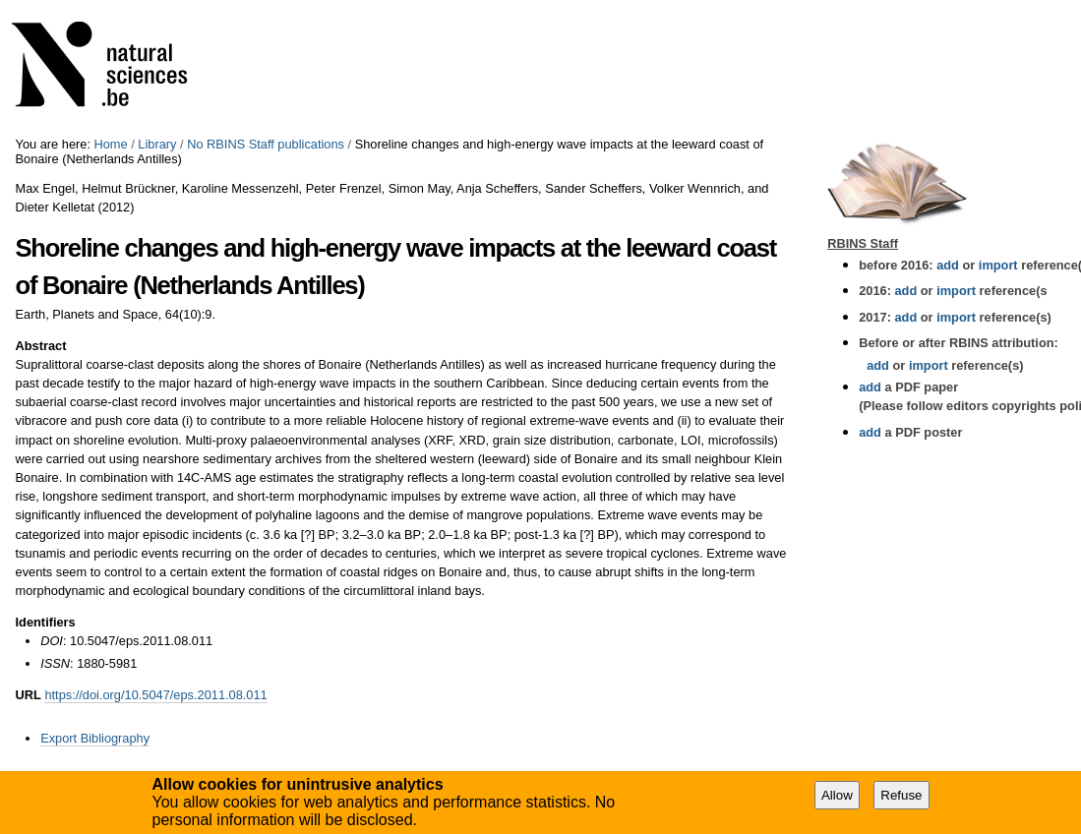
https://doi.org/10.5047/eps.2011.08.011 (155, 694)
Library (157, 144)
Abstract (41, 345)
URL (28, 694)
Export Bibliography (95, 738)
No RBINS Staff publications (265, 144)
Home (111, 144)
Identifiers (46, 622)
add (947, 265)
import (996, 265)
